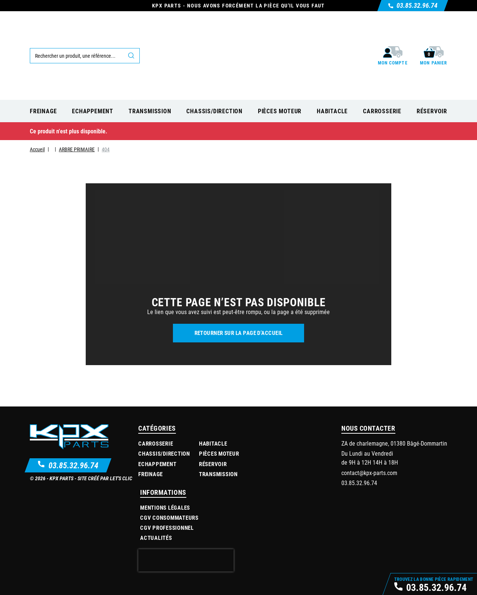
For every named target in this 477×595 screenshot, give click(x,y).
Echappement (157, 464)
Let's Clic (121, 478)
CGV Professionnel (167, 527)
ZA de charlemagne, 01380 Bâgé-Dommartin (394, 443)
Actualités (156, 537)
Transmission (218, 474)
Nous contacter (368, 428)
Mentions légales (165, 507)
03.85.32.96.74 (73, 465)
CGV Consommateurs (169, 517)
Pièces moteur (219, 453)
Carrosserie (155, 443)
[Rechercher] (85, 55)
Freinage (150, 474)
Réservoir (213, 464)
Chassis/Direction (164, 453)
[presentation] (186, 560)
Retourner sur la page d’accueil (239, 332)
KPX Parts (61, 478)
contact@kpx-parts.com (369, 473)
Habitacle (213, 443)
